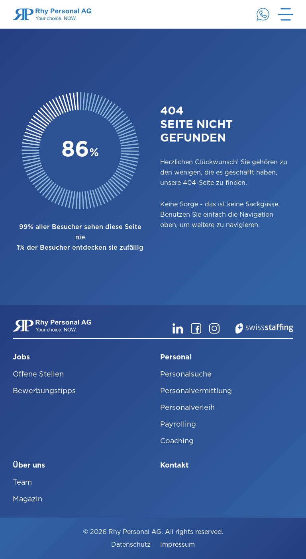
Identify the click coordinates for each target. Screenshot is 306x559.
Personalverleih (187, 407)
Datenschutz (131, 544)
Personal (176, 357)
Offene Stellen (38, 374)
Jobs (21, 357)
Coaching (177, 441)
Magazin (27, 499)
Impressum (177, 544)
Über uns (29, 465)
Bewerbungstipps (44, 390)
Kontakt (174, 465)
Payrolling (178, 424)
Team (22, 482)
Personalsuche (186, 374)
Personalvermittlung (196, 390)
